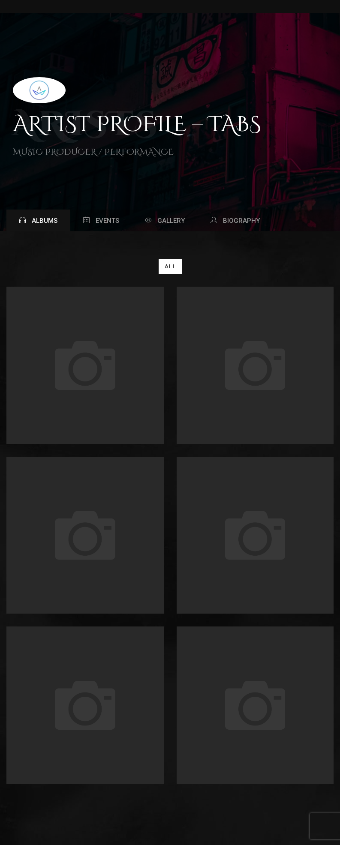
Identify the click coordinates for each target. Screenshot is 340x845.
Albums (38, 221)
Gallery (165, 221)
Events (101, 221)
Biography (235, 221)
